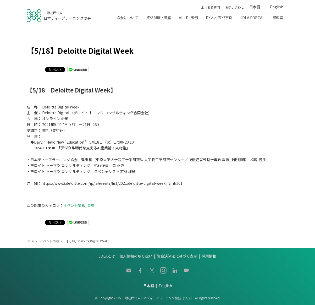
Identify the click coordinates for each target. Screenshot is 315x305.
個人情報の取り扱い (135, 256)
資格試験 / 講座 (158, 17)
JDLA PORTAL (252, 17)
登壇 (91, 205)
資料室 (277, 17)
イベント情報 (74, 205)
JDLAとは (107, 256)
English (276, 6)
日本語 (254, 6)
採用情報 (209, 256)
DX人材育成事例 (219, 17)
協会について (127, 17)
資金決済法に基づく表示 (177, 256)
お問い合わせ (234, 7)
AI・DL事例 (188, 17)
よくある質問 (210, 7)
